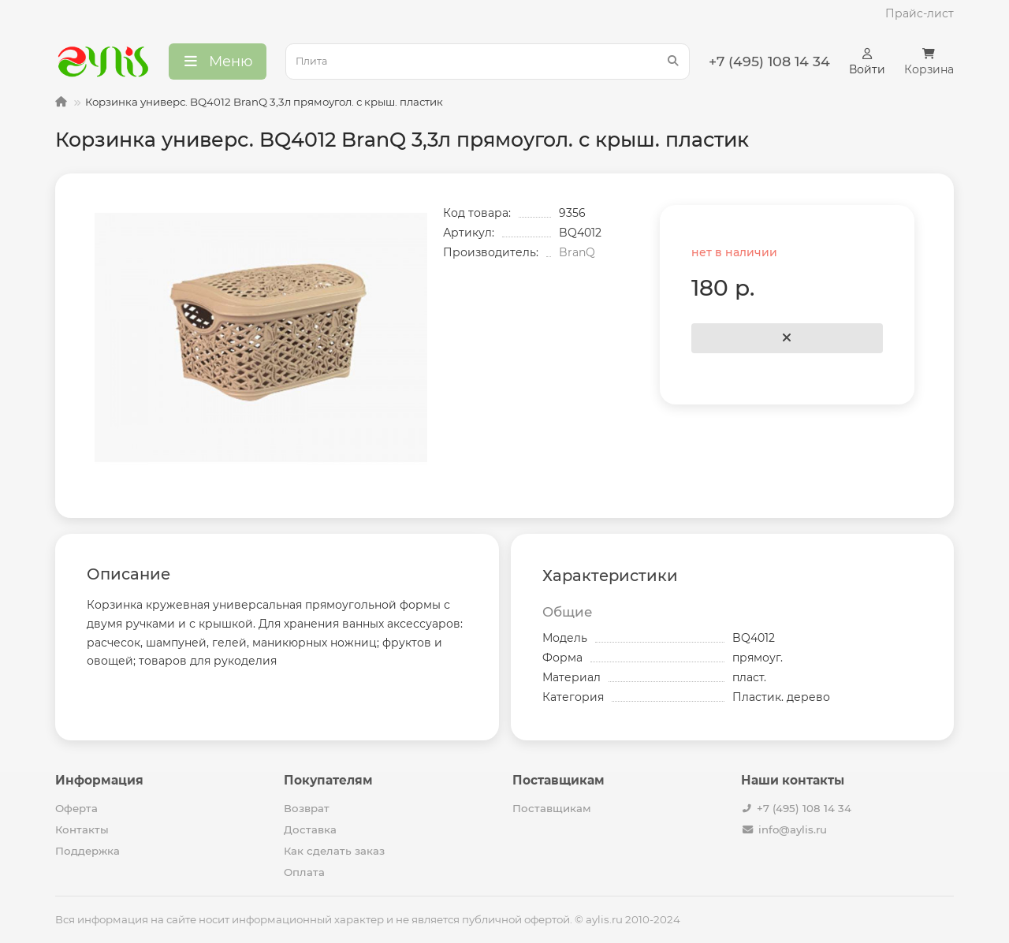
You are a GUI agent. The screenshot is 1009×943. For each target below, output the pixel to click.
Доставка (310, 829)
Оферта (76, 808)
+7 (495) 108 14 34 (804, 808)
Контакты (82, 829)
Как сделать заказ (334, 850)
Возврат (307, 808)
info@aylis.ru (792, 829)
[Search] (487, 61)
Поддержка (87, 850)
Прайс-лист (919, 13)
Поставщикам (551, 808)
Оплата (304, 872)
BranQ (577, 252)
